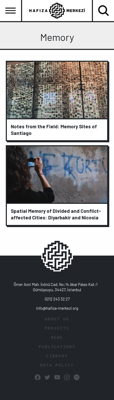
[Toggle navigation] (10, 10)
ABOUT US (57, 319)
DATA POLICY (57, 365)
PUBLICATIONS (57, 347)
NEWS (57, 337)
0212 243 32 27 (57, 299)
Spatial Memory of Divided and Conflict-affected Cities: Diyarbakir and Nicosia (56, 214)
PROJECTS (57, 328)
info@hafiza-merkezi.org (57, 308)
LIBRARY (57, 356)
